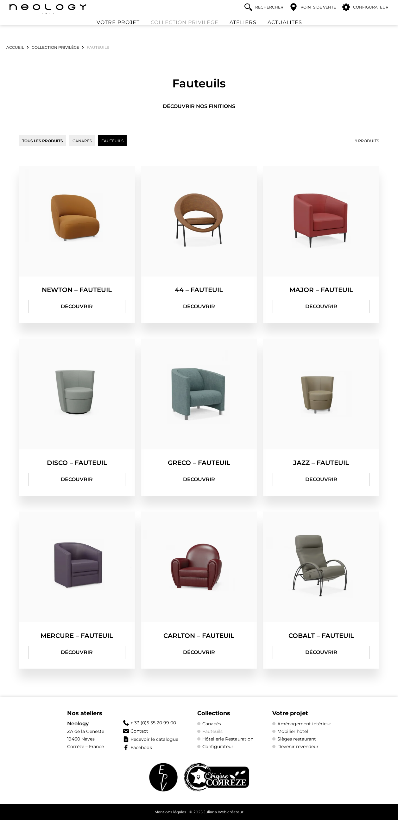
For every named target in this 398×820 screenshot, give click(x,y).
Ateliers (243, 30)
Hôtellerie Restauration (227, 739)
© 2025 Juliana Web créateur (216, 812)
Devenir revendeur (298, 746)
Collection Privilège (184, 30)
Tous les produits (42, 140)
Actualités (285, 30)
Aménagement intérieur (304, 724)
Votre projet (118, 30)
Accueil (15, 47)
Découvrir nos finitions (199, 106)
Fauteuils (112, 140)
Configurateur (217, 746)
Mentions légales (170, 812)
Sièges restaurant (296, 739)
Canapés (82, 140)
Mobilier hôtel (292, 731)
